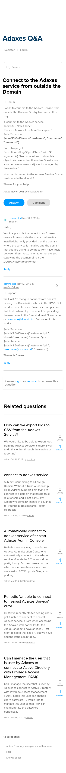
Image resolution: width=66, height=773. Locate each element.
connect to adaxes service (26, 475)
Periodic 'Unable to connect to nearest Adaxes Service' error (27, 601)
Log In (24, 50)
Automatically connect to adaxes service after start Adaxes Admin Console (25, 536)
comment (39, 203)
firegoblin (30, 642)
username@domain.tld (20, 319)
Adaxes (19, 8)
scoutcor (31, 459)
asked (7, 192)
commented (15, 218)
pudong (30, 581)
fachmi (29, 717)
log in (18, 381)
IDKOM (30, 515)
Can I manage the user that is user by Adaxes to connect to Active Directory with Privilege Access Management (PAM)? (27, 667)
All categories (11, 737)
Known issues (13, 758)
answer (14, 203)
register (32, 381)
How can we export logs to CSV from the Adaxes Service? (27, 430)
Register (9, 50)
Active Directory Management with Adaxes (29, 746)
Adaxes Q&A (22, 38)
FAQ (8, 752)
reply (7, 269)
